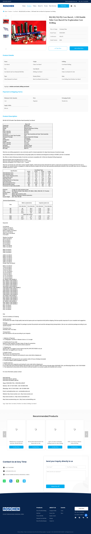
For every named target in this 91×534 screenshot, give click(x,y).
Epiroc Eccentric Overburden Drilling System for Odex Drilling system (55, 443)
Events (46, 6)
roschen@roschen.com (10, 471)
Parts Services (52, 6)
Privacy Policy (20, 531)
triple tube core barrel (11, 403)
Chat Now (63, 6)
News (62, 513)
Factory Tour (52, 513)
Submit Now (55, 486)
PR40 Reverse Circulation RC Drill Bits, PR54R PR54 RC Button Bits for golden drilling (16, 443)
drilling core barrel (31, 403)
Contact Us (51, 521)
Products (29, 6)
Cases (62, 510)
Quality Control (52, 515)
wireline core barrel (22, 403)
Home (24, 6)
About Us (40, 6)
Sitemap (51, 518)
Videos (34, 6)
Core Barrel (15, 11)
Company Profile (52, 510)
